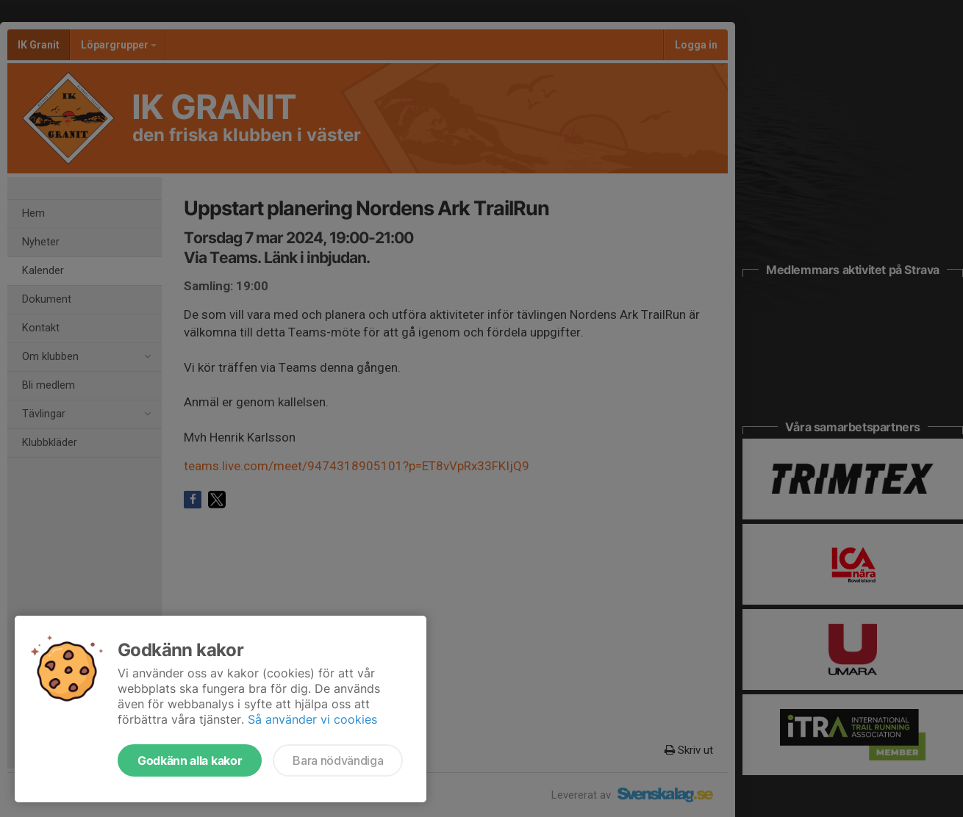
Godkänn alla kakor (189, 760)
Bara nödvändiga (338, 760)
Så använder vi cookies (312, 719)
